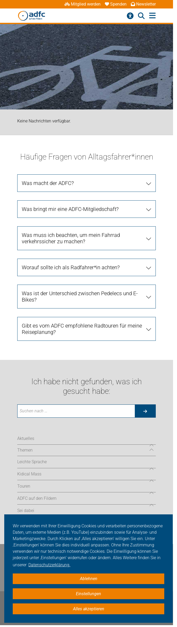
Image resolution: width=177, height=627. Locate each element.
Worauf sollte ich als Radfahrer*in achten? (71, 267)
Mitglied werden (82, 4)
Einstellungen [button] (88, 593)
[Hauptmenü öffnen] (152, 16)
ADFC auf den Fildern (37, 498)
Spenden (116, 4)
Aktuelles (25, 438)
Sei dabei (25, 510)
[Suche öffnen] (141, 16)
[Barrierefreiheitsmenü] (130, 16)
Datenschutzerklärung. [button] (49, 564)
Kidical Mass (29, 473)
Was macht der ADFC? (48, 183)
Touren (23, 486)
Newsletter (143, 4)
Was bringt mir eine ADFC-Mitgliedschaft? (70, 209)
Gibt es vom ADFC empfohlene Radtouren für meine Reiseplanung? (82, 329)
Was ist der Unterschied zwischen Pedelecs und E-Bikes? (80, 296)
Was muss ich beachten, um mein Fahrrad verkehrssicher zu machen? (71, 238)
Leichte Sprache (32, 461)
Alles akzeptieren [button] (88, 608)
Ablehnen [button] (88, 578)
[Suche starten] (145, 411)
